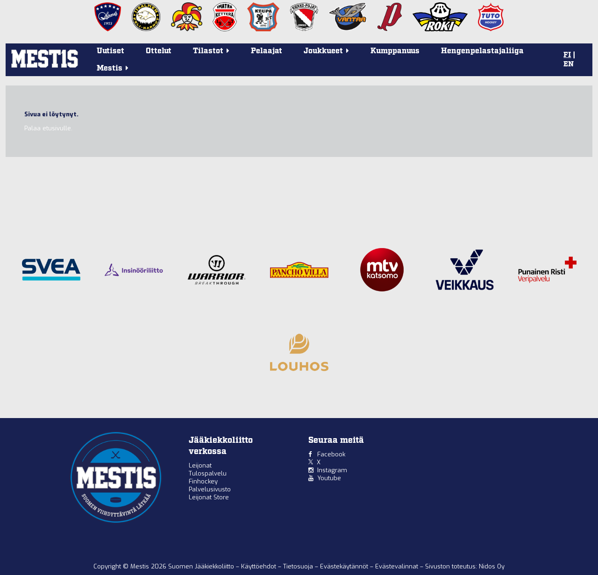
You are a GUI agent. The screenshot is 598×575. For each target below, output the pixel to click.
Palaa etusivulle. (48, 128)
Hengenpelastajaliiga (482, 51)
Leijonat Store (209, 497)
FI (567, 55)
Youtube (329, 478)
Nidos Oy (492, 566)
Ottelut (158, 51)
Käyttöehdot (259, 566)
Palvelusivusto (210, 489)
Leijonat (200, 465)
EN (568, 64)
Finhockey (203, 481)
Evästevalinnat (396, 566)
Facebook (331, 454)
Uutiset (110, 51)
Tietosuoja (299, 566)
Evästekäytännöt (345, 566)
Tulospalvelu (208, 473)
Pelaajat (266, 51)
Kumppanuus (395, 51)
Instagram (332, 470)
